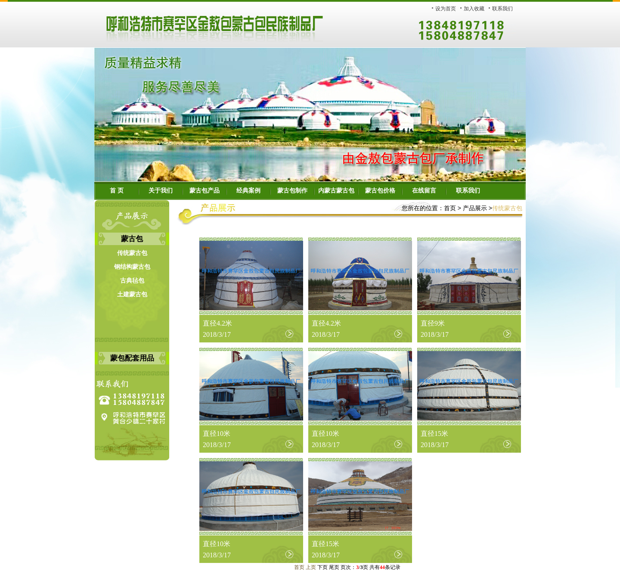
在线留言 (424, 190)
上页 (311, 567)
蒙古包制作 (292, 190)
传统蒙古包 (132, 253)
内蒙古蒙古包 (336, 190)
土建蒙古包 (132, 294)
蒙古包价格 (380, 190)
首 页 (117, 190)
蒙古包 (132, 239)
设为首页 (445, 9)
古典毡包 (132, 280)
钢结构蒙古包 (132, 267)
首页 (450, 208)
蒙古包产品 (204, 190)
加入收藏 (474, 9)
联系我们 (502, 9)
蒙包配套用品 (132, 358)
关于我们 (161, 190)
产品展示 (475, 208)
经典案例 (248, 190)
